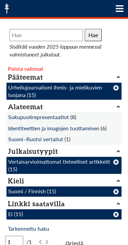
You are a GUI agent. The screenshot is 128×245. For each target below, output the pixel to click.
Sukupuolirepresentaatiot (38, 117)
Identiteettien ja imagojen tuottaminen (53, 128)
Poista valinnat (25, 68)
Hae (93, 35)
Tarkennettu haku (28, 228)
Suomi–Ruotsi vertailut (35, 139)
